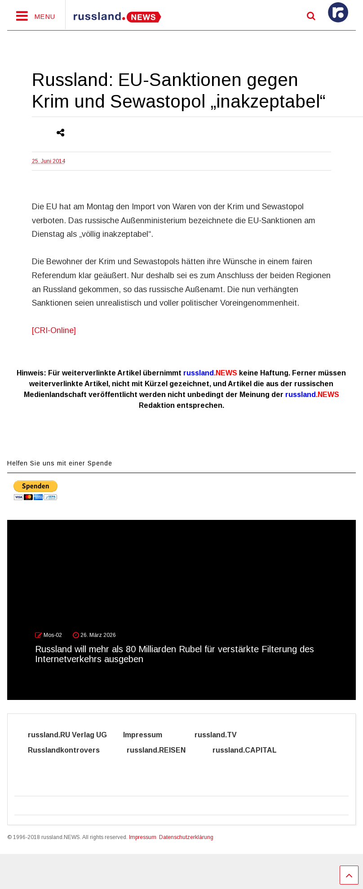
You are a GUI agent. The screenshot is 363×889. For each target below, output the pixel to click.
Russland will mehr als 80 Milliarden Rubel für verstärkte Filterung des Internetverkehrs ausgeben (174, 654)
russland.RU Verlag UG (67, 735)
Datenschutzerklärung (186, 837)
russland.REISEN (161, 750)
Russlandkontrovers (69, 750)
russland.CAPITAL (250, 750)
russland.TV (226, 735)
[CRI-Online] (54, 330)
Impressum (150, 735)
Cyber (38, 765)
